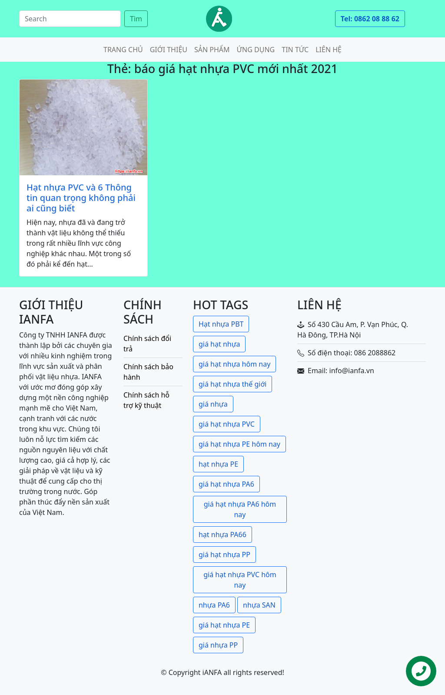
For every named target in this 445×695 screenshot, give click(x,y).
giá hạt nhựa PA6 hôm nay (240, 509)
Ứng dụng (256, 49)
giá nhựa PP (218, 645)
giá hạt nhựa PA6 (226, 484)
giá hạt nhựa (219, 344)
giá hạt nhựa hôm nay (234, 364)
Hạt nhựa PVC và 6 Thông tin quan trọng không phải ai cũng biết (81, 198)
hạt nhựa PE (218, 464)
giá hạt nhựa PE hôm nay (239, 444)
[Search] (70, 18)
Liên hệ (328, 49)
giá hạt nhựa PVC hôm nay (239, 580)
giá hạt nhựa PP (224, 554)
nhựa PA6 (214, 605)
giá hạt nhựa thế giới (232, 384)
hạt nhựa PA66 (222, 534)
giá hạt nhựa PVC (227, 424)
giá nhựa (213, 404)
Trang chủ (123, 49)
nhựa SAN (259, 605)
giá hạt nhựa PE (224, 625)
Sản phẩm (212, 49)
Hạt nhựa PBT (221, 324)
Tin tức (295, 49)
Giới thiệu (168, 49)
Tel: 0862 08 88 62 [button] (370, 18)
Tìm (136, 18)
